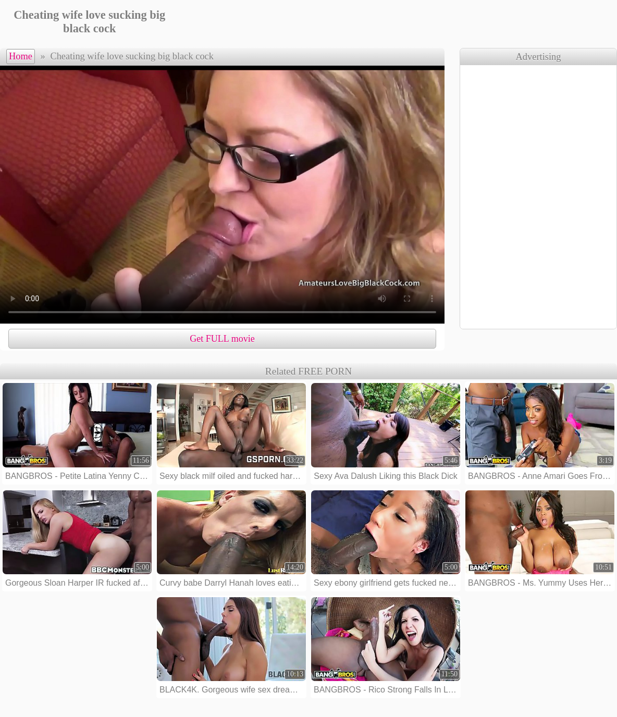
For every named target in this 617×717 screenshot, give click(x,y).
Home (20, 56)
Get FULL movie (222, 338)
